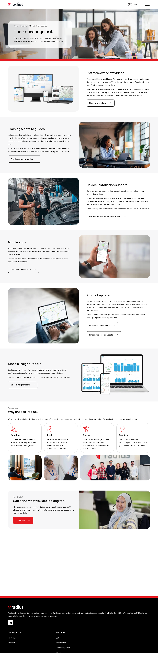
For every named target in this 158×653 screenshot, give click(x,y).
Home (16, 26)
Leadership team (63, 647)
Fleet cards (12, 638)
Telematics (23, 26)
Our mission (61, 643)
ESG (57, 638)
